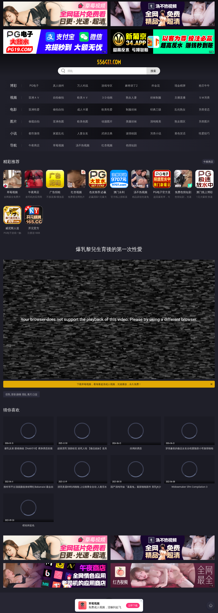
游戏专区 (107, 85)
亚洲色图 (58, 121)
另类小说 (155, 133)
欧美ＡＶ (82, 97)
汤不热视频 (82, 145)
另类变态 (204, 109)
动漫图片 (107, 121)
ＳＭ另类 (204, 97)
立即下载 (133, 605)
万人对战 (82, 85)
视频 (13, 97)
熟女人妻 (131, 97)
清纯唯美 (155, 121)
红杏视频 (107, 145)
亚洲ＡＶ (34, 97)
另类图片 (204, 121)
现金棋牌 (180, 85)
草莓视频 (58, 145)
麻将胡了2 (131, 85)
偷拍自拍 (58, 109)
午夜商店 (34, 145)
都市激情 (34, 133)
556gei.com (109, 62)
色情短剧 (131, 145)
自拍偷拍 (58, 97)
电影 (13, 109)
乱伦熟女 (180, 109)
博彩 (13, 85)
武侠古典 (107, 133)
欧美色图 (82, 121)
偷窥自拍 (34, 121)
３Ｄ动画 (107, 97)
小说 (13, 133)
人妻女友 (82, 133)
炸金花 (156, 85)
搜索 (153, 71)
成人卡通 (82, 109)
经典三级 (155, 109)
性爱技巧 (204, 133)
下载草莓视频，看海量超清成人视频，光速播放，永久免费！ (145, 384)
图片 (13, 121)
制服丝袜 (131, 109)
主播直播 (180, 97)
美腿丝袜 (131, 121)
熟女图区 (180, 121)
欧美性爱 (107, 109)
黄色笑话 (180, 133)
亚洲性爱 (34, 109)
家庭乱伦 (58, 133)
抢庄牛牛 (204, 85)
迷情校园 (131, 133)
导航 (13, 145)
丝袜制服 (155, 97)
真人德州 (58, 85)
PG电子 (33, 85)
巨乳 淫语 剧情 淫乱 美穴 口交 (21, 394)
